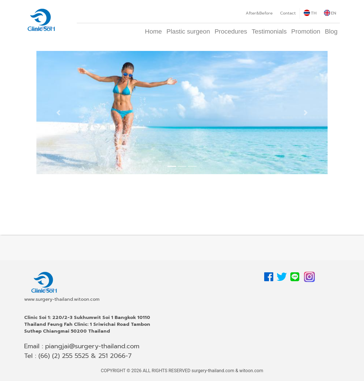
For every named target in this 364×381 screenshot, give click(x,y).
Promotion (305, 31)
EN (330, 13)
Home (153, 31)
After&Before (259, 13)
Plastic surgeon (188, 31)
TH (310, 13)
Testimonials (269, 31)
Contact (288, 13)
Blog (331, 31)
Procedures (230, 31)
